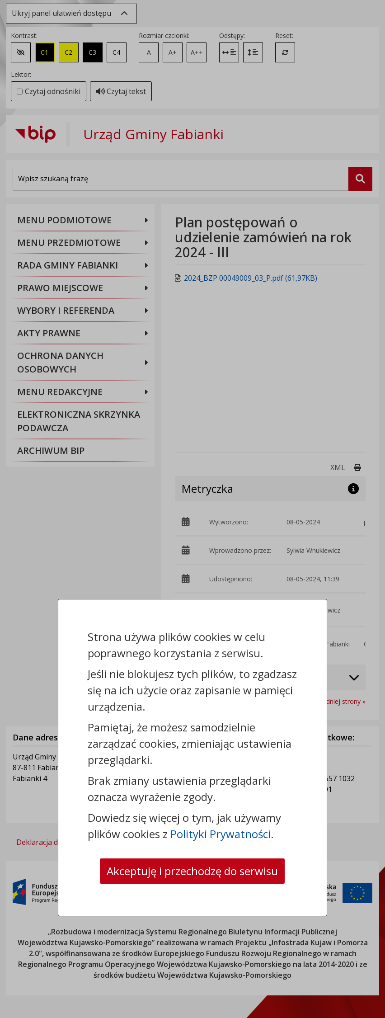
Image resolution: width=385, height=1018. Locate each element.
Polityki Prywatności (220, 833)
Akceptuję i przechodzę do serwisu (192, 870)
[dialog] (192, 509)
